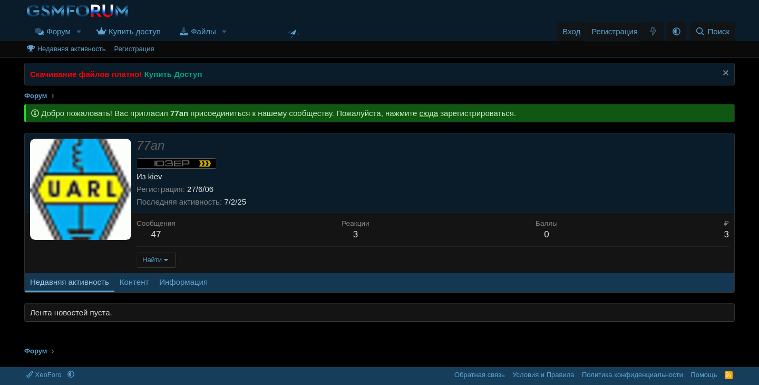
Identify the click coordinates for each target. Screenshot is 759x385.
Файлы (203, 31)
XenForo (44, 375)
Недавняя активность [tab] (69, 281)
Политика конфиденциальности (632, 375)
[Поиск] (712, 31)
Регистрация (134, 49)
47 (156, 234)
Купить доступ (135, 31)
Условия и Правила (543, 375)
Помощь (703, 375)
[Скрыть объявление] (724, 74)
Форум (58, 31)
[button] (79, 31)
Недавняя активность (71, 49)
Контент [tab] (134, 281)
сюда (429, 113)
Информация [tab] (183, 281)
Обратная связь (479, 375)
